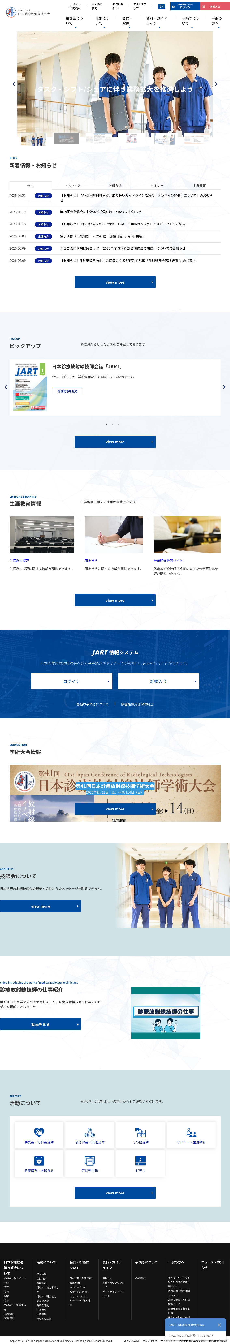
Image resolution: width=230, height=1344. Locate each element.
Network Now (77, 1287)
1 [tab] (106, 424)
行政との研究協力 (46, 1296)
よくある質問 (97, 6)
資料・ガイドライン (157, 21)
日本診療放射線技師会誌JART (81, 1280)
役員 (6, 1291)
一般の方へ (217, 21)
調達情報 (9, 1318)
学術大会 (41, 1309)
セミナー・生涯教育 (191, 1136)
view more (115, 282)
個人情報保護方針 (219, 1340)
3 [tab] (119, 424)
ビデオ (140, 1164)
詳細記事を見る (68, 391)
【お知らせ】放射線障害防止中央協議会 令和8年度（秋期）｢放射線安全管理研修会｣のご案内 (128, 260)
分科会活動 (43, 1305)
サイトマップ (168, 1340)
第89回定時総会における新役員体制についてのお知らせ (100, 211)
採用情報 (9, 1313)
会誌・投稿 (127, 21)
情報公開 (107, 1278)
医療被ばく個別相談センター (179, 1293)
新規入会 (158, 681)
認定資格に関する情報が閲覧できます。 (114, 568)
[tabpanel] (113, 387)
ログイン (71, 681)
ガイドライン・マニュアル (113, 1294)
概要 (6, 1287)
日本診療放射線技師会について (13, 1268)
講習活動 (41, 1274)
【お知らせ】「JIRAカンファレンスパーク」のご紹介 (123, 223)
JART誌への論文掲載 (80, 1303)
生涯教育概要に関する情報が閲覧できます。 (42, 568)
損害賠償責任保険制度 (137, 704)
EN (162, 6)
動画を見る (40, 1024)
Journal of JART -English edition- (79, 1294)
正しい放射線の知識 (179, 1317)
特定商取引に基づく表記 (192, 1340)
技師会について (74, 21)
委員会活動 (43, 1300)
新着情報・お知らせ (39, 1164)
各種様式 (140, 1278)
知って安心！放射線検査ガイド (179, 1302)
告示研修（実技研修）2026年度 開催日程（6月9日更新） (103, 236)
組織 (6, 1296)
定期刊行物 (90, 1164)
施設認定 (41, 1283)
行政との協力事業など (48, 1290)
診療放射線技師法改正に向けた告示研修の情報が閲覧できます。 (186, 571)
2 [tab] (112, 424)
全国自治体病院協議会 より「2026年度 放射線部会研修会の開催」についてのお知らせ (123, 248)
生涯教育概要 (19, 560)
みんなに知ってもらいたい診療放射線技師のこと (179, 1282)
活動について (102, 21)
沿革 (6, 1300)
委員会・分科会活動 (39, 1136)
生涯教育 (41, 1278)
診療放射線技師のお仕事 (179, 1311)
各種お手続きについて (92, 704)
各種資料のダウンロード (113, 1285)
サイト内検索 (76, 6)
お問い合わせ (118, 6)
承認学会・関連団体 (89, 1136)
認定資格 (91, 560)
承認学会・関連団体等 (15, 1307)
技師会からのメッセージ (15, 1280)
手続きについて (190, 21)
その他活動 (140, 1136)
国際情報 (41, 1314)
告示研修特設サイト (168, 560)
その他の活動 (44, 1318)
